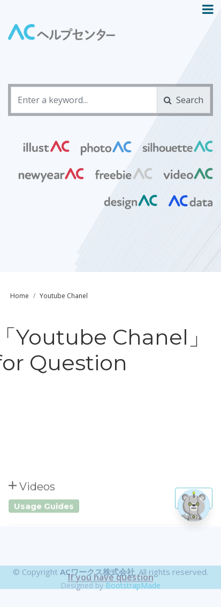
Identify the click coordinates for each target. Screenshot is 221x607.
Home (19, 295)
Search (183, 100)
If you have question (111, 590)
